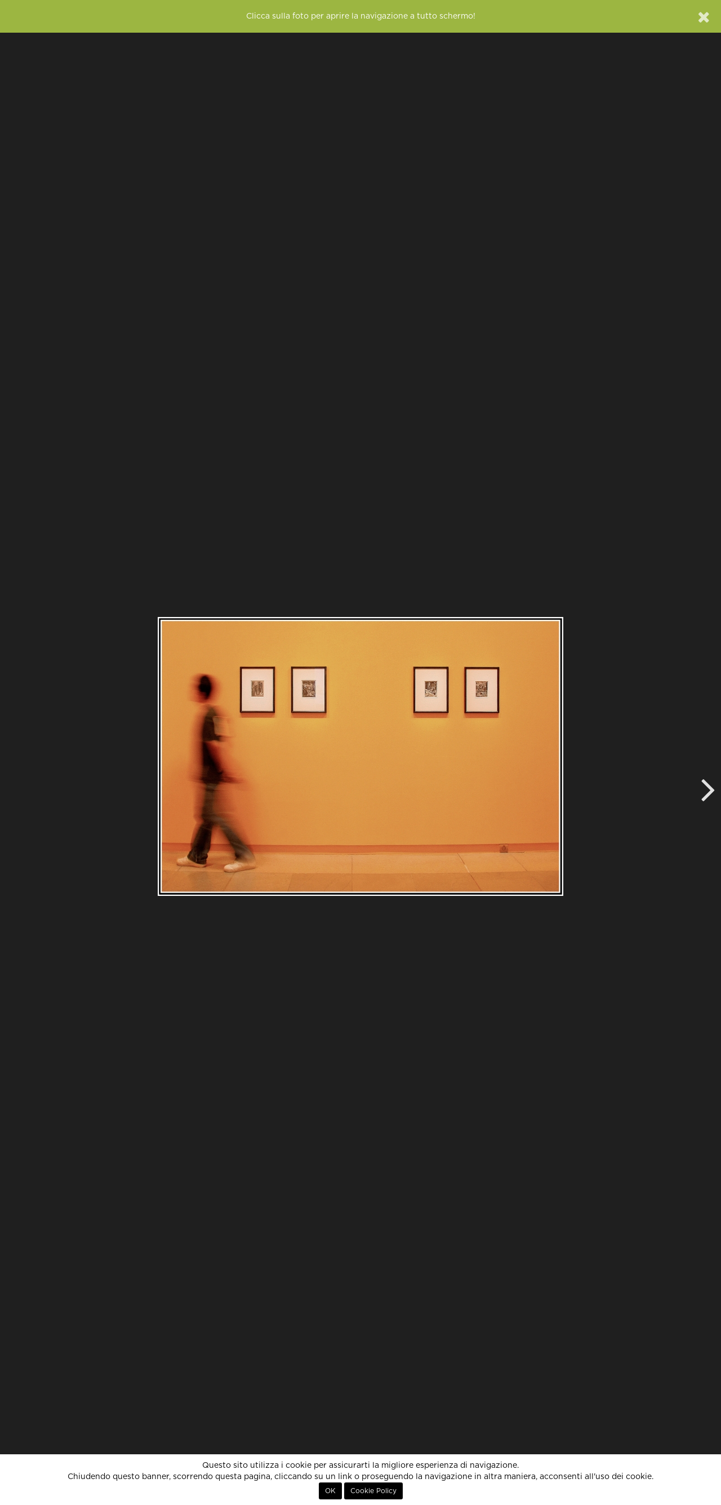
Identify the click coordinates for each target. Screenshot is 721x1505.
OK (330, 1491)
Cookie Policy (373, 1491)
